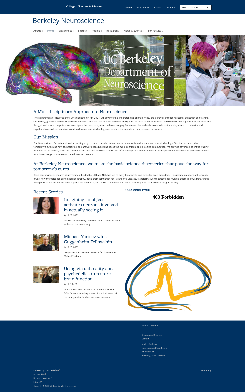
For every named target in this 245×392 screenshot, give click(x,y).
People (97, 30)
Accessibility (39, 374)
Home (51, 30)
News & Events (133, 30)
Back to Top (206, 370)
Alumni (128, 7)
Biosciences (143, 7)
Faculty (82, 30)
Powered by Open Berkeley (46, 370)
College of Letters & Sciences (84, 6)
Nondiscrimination (42, 378)
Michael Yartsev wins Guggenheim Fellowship (88, 239)
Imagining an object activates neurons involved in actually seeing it (91, 204)
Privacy (37, 382)
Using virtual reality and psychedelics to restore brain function (88, 273)
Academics (66, 30)
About (38, 30)
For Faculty (155, 30)
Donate (171, 7)
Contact (158, 7)
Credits (154, 325)
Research (112, 30)
